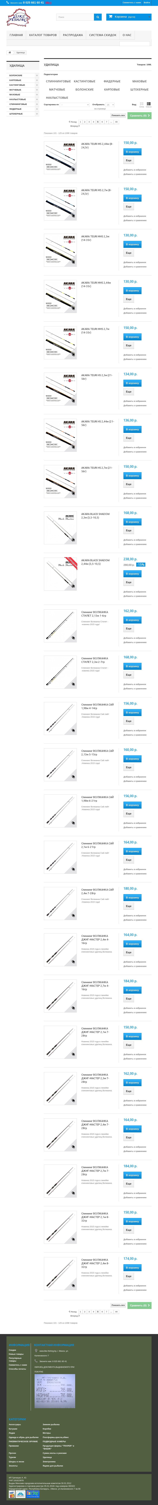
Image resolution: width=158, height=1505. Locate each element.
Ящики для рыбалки (53, 1466)
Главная (16, 35)
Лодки (12, 1433)
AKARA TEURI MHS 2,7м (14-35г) (95, 330)
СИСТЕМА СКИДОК (102, 35)
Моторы (47, 1433)
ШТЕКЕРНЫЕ (16, 114)
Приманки (14, 1446)
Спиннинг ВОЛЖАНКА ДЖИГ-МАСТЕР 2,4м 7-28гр (95, 1124)
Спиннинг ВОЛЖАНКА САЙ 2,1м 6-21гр (97, 845)
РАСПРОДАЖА (73, 35)
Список (149, 105)
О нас (127, 35)
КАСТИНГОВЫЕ (17, 85)
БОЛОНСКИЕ (15, 75)
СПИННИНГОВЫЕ (18, 104)
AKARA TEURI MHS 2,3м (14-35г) (95, 238)
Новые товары (16, 1354)
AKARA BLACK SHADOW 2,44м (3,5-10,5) (95, 562)
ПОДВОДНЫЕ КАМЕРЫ (54, 1441)
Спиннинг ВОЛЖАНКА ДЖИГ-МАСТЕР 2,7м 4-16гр (95, 986)
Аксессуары (15, 1424)
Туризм (12, 1457)
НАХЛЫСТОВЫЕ (17, 99)
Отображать (98, 104)
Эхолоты (13, 1466)
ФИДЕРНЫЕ (15, 109)
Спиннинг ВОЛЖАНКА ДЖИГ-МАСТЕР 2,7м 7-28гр (95, 1171)
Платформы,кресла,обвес (56, 1437)
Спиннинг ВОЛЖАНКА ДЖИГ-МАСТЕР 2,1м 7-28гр (95, 1032)
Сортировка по (51, 104)
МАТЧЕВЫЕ (15, 90)
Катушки (13, 1429)
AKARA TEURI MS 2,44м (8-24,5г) (97, 145)
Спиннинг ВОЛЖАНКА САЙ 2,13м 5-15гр (97, 752)
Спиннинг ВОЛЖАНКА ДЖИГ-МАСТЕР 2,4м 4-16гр (95, 939)
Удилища (47, 1457)
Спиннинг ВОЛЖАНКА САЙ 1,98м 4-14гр (97, 706)
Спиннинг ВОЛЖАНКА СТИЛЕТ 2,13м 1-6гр (94, 614)
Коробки (47, 1429)
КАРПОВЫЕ (15, 80)
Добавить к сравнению (134, 174)
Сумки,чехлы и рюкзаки (55, 1453)
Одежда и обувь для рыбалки (23, 1437)
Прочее (12, 1453)
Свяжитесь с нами (132, 2)
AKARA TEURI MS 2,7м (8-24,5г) (96, 192)
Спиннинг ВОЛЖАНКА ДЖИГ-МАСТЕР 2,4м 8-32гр (95, 1263)
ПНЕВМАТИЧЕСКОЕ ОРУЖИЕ (23, 1441)
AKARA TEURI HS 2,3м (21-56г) (96, 377)
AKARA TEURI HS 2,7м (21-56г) (96, 469)
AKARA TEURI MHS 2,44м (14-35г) (96, 284)
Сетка (141, 105)
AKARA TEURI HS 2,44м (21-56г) (97, 423)
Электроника (49, 1461)
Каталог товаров (43, 35)
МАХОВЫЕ (14, 94)
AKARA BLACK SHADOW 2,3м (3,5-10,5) (95, 515)
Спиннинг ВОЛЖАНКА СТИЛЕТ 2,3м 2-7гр (94, 660)
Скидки (12, 1350)
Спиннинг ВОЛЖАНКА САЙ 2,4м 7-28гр (97, 891)
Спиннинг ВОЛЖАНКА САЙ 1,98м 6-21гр (97, 799)
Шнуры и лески (16, 1461)
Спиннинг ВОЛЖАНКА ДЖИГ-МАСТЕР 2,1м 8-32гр (95, 1217)
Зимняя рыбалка (51, 1424)
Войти (147, 2)
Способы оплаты (17, 1369)
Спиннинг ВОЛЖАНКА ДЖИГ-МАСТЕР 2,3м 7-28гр (95, 1078)
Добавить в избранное (134, 170)
